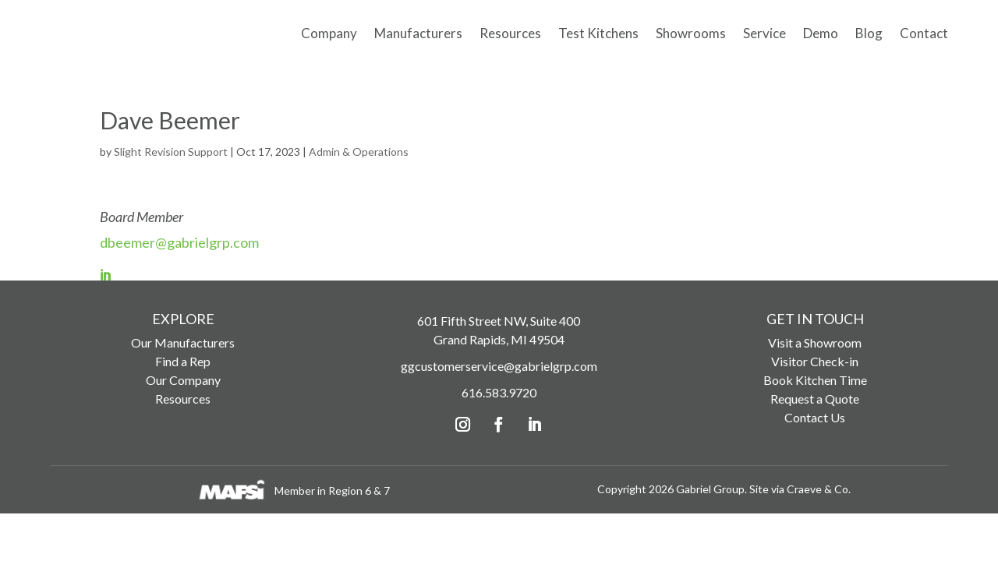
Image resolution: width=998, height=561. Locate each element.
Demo (820, 33)
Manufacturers (418, 33)
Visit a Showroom (815, 346)
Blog (869, 33)
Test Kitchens (598, 33)
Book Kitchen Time (815, 383)
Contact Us (814, 421)
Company (329, 33)
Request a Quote (814, 402)
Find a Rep (183, 365)
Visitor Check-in (814, 365)
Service (764, 33)
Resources (510, 33)
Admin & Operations (359, 155)
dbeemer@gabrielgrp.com (179, 246)
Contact (924, 33)
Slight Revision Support (171, 155)
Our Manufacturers (183, 346)
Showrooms (691, 33)
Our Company (183, 383)
